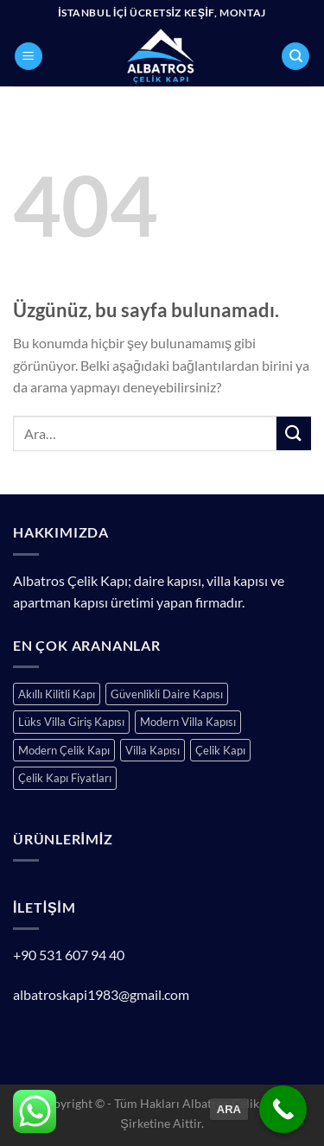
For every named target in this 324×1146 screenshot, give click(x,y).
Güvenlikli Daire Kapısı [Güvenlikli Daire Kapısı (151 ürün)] (167, 694)
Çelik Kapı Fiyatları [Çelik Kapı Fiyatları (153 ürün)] (64, 778)
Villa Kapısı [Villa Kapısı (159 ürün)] (152, 750)
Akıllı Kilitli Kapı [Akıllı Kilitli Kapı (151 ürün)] (56, 694)
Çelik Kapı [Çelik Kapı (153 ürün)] (220, 750)
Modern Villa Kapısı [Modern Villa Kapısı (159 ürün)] (188, 722)
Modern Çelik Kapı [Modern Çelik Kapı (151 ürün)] (64, 750)
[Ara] (295, 56)
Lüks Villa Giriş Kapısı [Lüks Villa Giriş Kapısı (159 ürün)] (71, 722)
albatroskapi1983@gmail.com (101, 994)
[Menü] (28, 56)
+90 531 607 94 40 (68, 954)
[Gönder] (293, 433)
